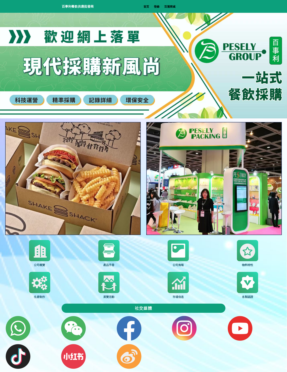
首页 (146, 6)
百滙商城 (169, 6)
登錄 (156, 6)
